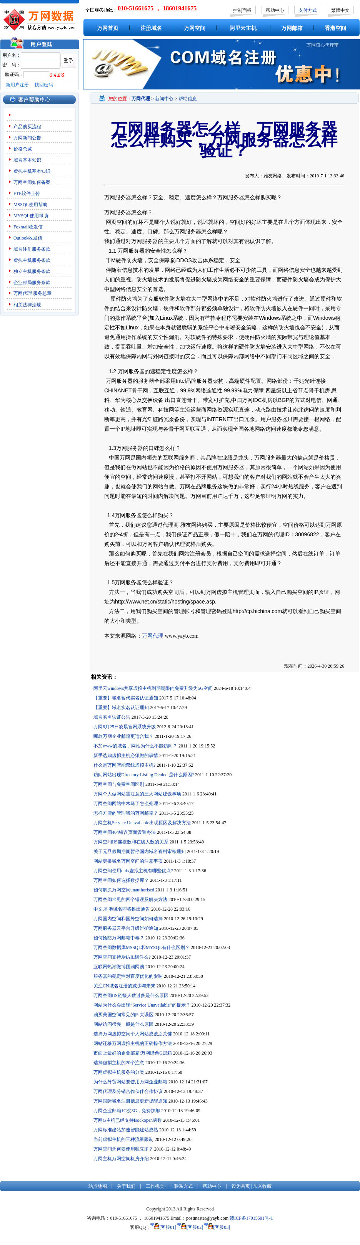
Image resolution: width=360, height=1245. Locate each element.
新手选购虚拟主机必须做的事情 (125, 755)
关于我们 (126, 1186)
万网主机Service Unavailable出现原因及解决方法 (142, 822)
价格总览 (22, 149)
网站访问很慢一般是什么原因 (123, 1024)
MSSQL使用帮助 (30, 204)
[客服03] (217, 1227)
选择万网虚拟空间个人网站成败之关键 (132, 1034)
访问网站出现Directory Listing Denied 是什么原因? (143, 774)
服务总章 (42, 293)
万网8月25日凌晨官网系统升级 (124, 726)
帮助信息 (187, 98)
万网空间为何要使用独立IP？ (123, 1149)
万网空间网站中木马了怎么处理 (125, 803)
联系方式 (183, 1186)
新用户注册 (17, 85)
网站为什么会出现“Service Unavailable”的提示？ (141, 1005)
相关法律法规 (27, 305)
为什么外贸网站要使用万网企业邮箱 (130, 1082)
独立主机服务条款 (31, 271)
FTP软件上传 (26, 193)
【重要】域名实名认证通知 (121, 707)
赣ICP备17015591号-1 (251, 1218)
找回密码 (44, 85)
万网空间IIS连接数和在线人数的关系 (130, 842)
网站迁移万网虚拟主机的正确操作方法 (132, 1043)
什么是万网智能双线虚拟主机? (124, 765)
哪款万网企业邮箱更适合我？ (123, 736)
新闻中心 (164, 98)
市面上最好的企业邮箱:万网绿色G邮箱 (132, 1053)
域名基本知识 (27, 160)
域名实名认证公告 (111, 717)
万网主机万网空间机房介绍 (121, 1158)
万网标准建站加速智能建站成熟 (125, 1130)
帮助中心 (275, 10)
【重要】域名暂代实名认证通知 (125, 698)
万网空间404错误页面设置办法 (124, 832)
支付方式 (307, 10)
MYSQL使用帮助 (30, 215)
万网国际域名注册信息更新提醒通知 (130, 1101)
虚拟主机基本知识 (31, 171)
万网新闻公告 (27, 138)
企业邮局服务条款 (31, 282)
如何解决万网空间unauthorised (123, 890)
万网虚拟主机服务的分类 (118, 1072)
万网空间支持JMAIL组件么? (122, 957)
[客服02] (190, 1227)
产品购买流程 (27, 126)
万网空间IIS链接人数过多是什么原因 (130, 995)
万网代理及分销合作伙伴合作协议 (128, 1091)
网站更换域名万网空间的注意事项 (128, 861)
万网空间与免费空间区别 (118, 784)
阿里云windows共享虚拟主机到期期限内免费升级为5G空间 (153, 688)
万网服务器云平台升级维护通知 (125, 928)
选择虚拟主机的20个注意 (118, 1062)
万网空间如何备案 (31, 182)
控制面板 (242, 10)
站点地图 (97, 1186)
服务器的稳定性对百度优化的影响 (128, 976)
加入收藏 (262, 1186)
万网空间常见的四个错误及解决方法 (130, 899)
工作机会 (155, 1186)
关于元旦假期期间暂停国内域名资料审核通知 (139, 851)
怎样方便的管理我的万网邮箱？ (125, 813)
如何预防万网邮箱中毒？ (118, 938)
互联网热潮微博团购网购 (118, 966)
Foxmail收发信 (28, 227)
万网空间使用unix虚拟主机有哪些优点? (133, 870)
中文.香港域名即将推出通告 (121, 909)
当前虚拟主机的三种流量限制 (123, 1139)
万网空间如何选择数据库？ (121, 880)
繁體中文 (340, 10)
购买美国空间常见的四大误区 (123, 1014)
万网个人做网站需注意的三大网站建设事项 (137, 794)
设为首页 (241, 1186)
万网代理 (22, 293)
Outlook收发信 (27, 238)
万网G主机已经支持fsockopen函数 (127, 1120)
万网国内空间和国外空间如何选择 (128, 918)
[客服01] (163, 1227)
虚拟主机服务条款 (31, 260)
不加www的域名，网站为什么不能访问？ (135, 746)
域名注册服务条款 (31, 249)
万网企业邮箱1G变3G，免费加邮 (126, 1110)
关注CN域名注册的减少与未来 (124, 986)
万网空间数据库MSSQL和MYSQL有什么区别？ (141, 947)
